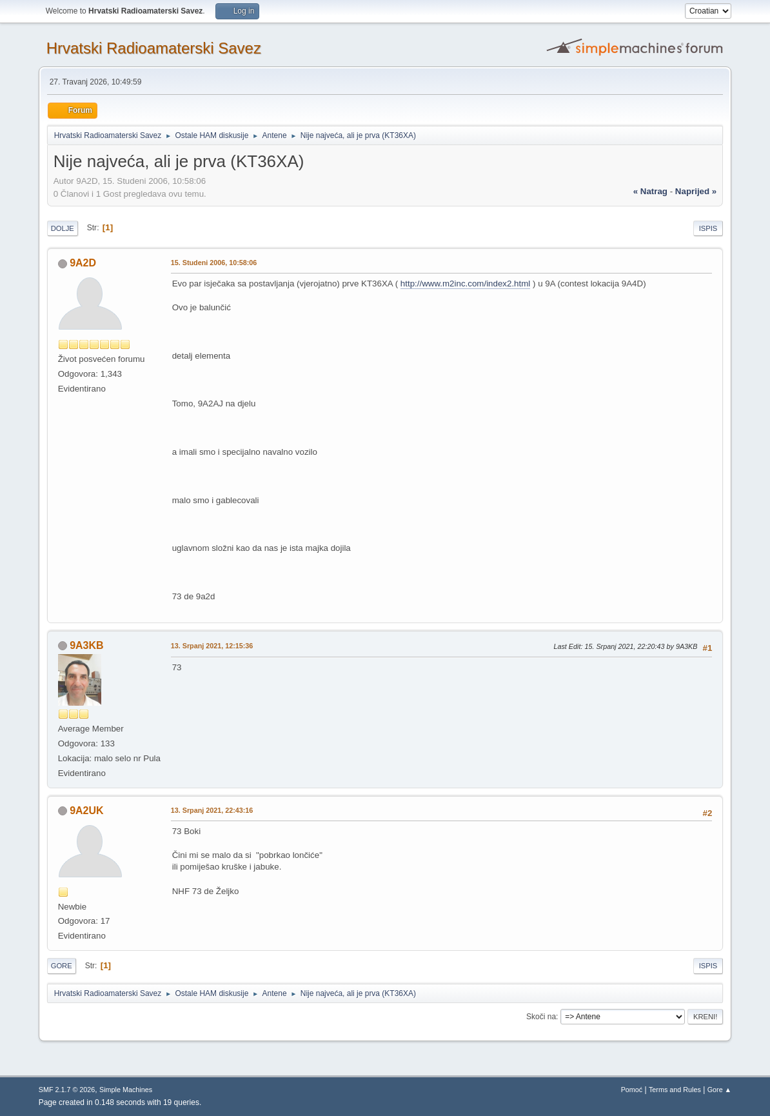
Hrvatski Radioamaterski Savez (153, 48)
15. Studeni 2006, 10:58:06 (214, 262)
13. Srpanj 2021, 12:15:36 (212, 646)
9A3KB (86, 645)
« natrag (650, 191)
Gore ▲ (719, 1089)
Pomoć (632, 1089)
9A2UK (86, 810)
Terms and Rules (675, 1089)
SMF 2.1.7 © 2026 (67, 1089)
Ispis (708, 228)
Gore (61, 966)
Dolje (62, 228)
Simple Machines (125, 1089)
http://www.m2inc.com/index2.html (465, 283)
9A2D (83, 262)
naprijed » (695, 191)
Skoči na (541, 1016)
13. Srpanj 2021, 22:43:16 (212, 810)
